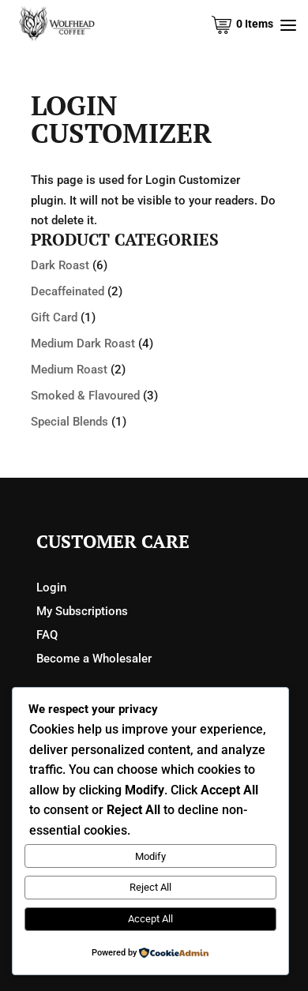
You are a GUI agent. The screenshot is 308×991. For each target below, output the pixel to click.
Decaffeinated (67, 291)
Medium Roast (69, 369)
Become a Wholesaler (94, 658)
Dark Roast (60, 265)
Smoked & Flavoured (85, 396)
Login (51, 587)
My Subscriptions (82, 611)
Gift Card (54, 317)
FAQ (47, 635)
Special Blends (69, 422)
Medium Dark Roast (83, 343)
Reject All (150, 887)
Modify (150, 856)
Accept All (150, 919)
